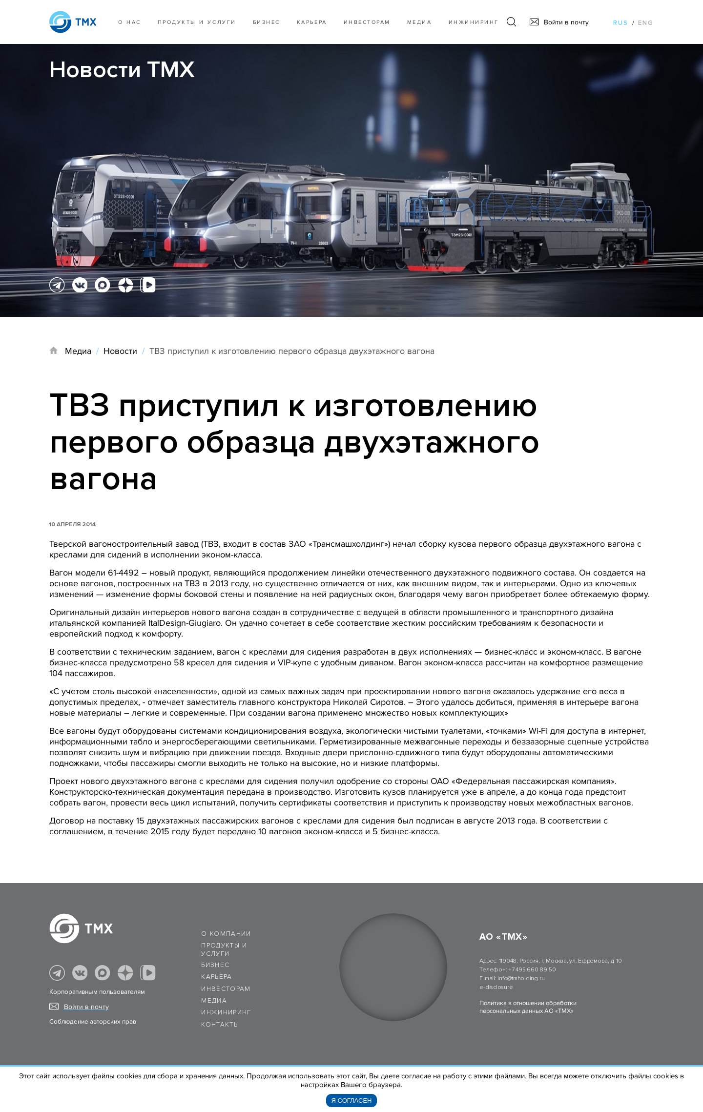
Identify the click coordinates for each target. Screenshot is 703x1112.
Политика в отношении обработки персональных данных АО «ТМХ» (528, 1007)
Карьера (312, 22)
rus (620, 23)
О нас (129, 22)
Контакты (220, 1025)
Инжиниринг (474, 22)
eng (646, 23)
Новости (120, 351)
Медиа (419, 22)
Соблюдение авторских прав (92, 1022)
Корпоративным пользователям (97, 992)
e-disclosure (496, 987)
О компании (226, 934)
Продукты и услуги (197, 22)
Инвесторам (367, 22)
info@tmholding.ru (520, 978)
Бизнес (215, 965)
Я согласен (351, 1100)
